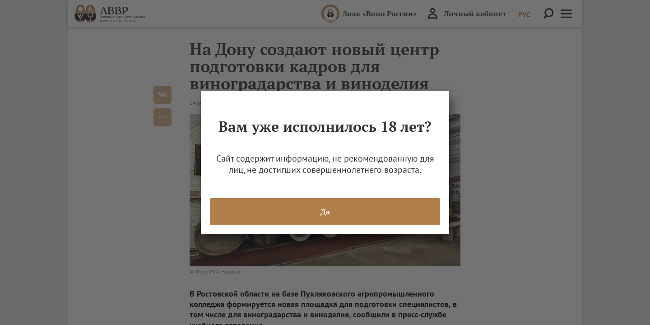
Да (325, 212)
